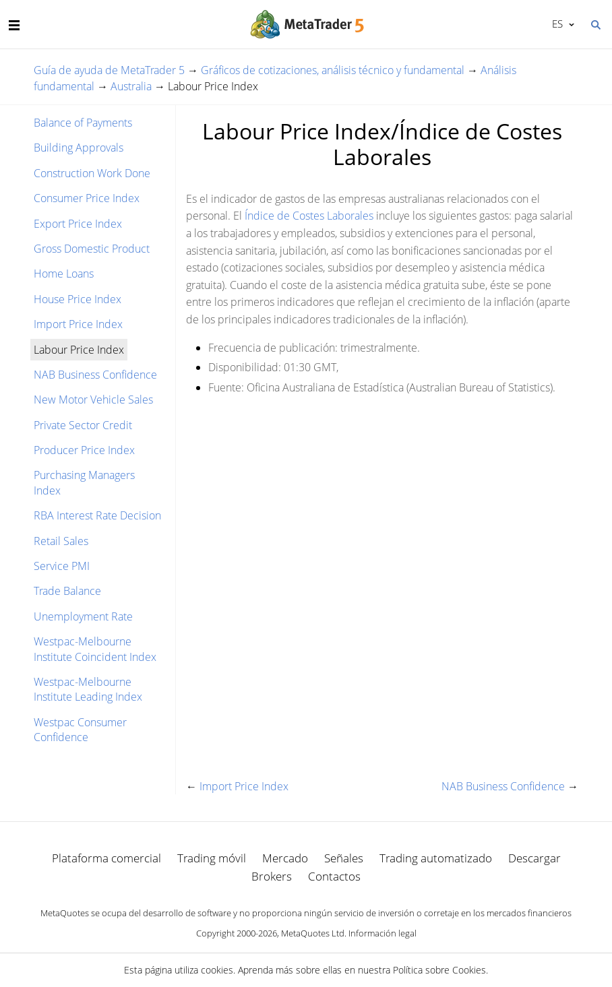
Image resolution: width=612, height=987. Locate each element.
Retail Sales (61, 541)
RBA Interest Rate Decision (97, 515)
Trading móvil (211, 858)
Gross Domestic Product (92, 248)
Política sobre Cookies (439, 969)
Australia (131, 86)
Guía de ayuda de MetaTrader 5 (109, 70)
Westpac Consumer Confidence (80, 729)
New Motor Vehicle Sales (93, 399)
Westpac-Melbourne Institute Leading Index (88, 689)
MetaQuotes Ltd (312, 933)
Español (556, 23)
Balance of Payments (83, 122)
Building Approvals (78, 147)
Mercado (285, 858)
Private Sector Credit (83, 425)
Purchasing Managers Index (84, 482)
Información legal (382, 933)
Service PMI (62, 566)
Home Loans (64, 273)
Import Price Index (78, 324)
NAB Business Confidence (95, 374)
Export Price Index (78, 223)
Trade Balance (67, 590)
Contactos (334, 876)
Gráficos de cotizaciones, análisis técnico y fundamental (332, 70)
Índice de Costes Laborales (309, 215)
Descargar (534, 858)
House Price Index (77, 299)
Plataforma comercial (106, 858)
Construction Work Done (92, 173)
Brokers (271, 876)
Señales (343, 858)
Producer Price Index (84, 450)
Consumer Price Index (87, 198)
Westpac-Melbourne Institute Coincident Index (95, 649)
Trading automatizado (435, 858)
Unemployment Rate (83, 616)
